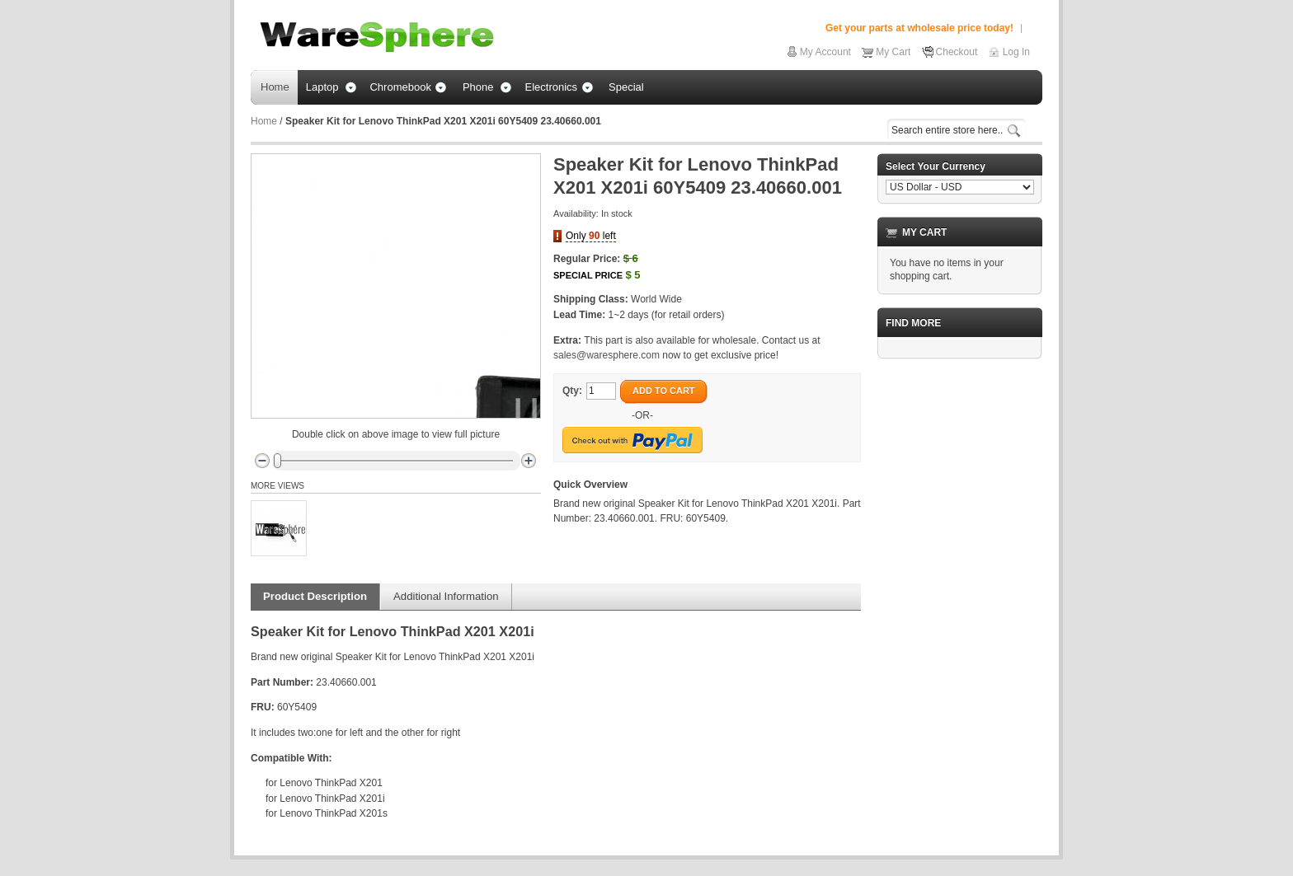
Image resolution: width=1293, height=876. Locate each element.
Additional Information (446, 596)
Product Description (315, 596)
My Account (825, 52)
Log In (1016, 52)
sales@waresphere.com (606, 355)
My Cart (893, 52)
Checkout (957, 52)
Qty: (572, 390)
